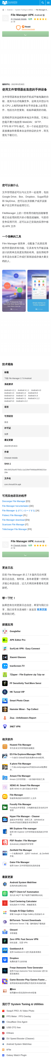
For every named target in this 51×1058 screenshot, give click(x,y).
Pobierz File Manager (12, 515)
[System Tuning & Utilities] (24, 10)
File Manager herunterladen (15, 506)
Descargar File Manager (13, 501)
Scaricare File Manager (13, 524)
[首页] (3, 10)
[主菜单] (48, 2)
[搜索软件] (42, 2)
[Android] (9, 10)
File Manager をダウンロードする (18, 510)
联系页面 (42, 609)
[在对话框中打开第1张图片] (39, 291)
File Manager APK (28, 14)
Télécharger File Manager (14, 529)
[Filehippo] (9, 2)
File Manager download (13, 520)
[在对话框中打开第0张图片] (14, 291)
